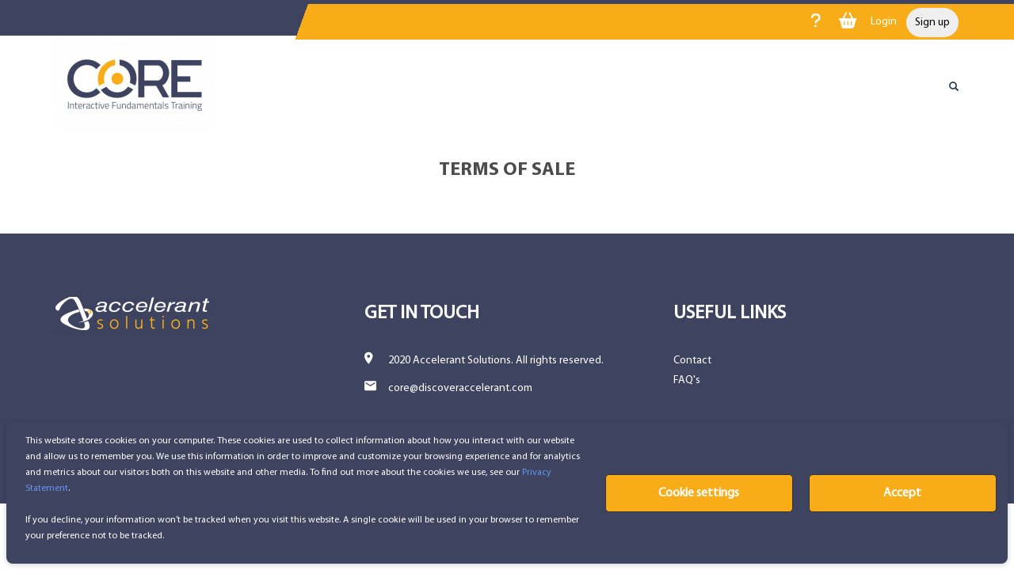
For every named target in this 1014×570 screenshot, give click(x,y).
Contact (692, 361)
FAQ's (686, 380)
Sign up (932, 22)
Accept (902, 493)
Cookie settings (698, 493)
